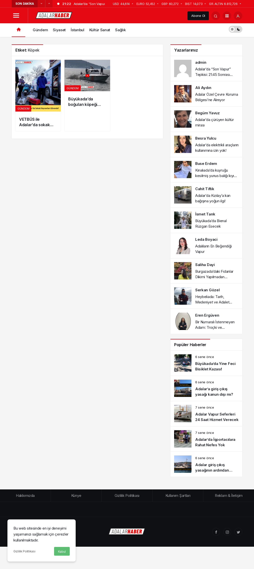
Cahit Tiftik (204, 188)
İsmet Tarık (205, 214)
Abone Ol (198, 16)
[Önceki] (41, 3)
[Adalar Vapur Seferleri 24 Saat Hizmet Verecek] (206, 413)
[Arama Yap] (215, 15)
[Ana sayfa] (18, 30)
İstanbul (77, 30)
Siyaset (59, 30)
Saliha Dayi (205, 264)
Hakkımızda (25, 495)
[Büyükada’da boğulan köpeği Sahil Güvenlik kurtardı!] (87, 95)
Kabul (62, 551)
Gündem (40, 30)
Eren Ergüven (207, 315)
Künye (76, 495)
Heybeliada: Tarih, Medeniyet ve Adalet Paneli (212, 302)
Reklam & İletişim (229, 495)
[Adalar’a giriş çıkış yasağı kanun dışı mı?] (206, 388)
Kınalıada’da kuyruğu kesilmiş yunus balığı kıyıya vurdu (216, 175)
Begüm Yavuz (207, 113)
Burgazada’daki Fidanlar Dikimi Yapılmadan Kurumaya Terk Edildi (214, 277)
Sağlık (120, 30)
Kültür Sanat (99, 30)
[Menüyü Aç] (16, 15)
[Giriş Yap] (238, 15)
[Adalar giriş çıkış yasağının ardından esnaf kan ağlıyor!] (206, 464)
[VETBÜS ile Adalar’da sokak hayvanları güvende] (38, 95)
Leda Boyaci (206, 239)
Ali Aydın (203, 87)
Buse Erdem (206, 163)
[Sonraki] (49, 3)
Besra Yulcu (205, 138)
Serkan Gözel (207, 290)
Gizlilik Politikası (24, 551)
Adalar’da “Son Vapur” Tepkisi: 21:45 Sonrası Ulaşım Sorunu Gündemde (216, 74)
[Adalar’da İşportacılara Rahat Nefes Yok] (206, 438)
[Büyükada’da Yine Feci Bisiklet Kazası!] (206, 363)
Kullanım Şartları (177, 495)
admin (200, 62)
